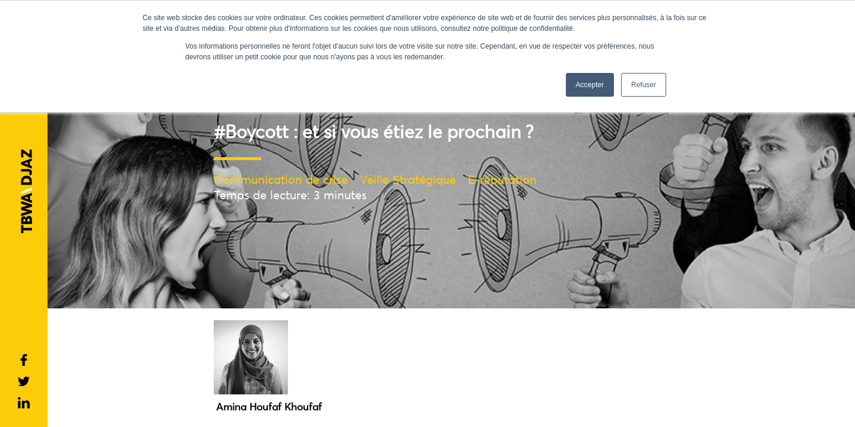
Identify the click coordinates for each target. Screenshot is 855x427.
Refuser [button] (643, 85)
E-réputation (502, 179)
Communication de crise (281, 179)
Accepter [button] (590, 85)
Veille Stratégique (408, 179)
